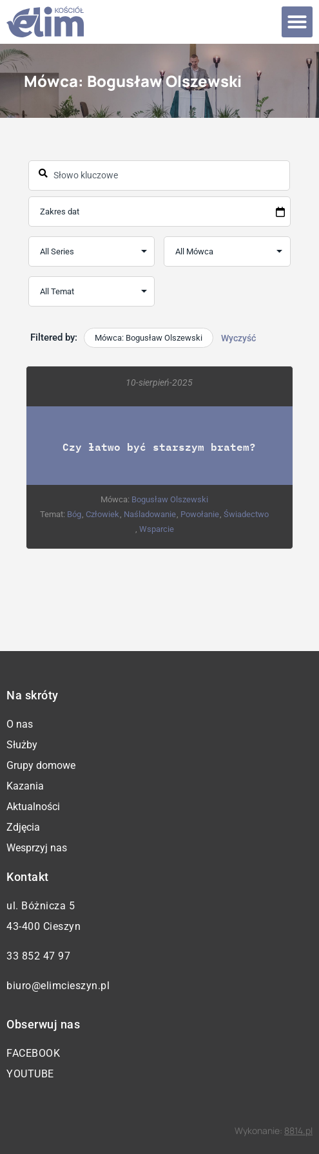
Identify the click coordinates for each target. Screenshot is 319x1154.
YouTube (30, 1074)
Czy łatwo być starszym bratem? (159, 447)
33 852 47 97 (38, 956)
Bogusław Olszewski (170, 500)
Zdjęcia (23, 827)
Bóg (75, 515)
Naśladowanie (150, 515)
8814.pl (298, 1130)
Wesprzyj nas (36, 848)
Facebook (33, 1053)
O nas (19, 724)
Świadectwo (246, 515)
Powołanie (200, 515)
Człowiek (103, 515)
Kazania (25, 786)
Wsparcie (156, 529)
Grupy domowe (40, 765)
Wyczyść (238, 338)
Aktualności (33, 806)
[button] (297, 21)
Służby (21, 745)
